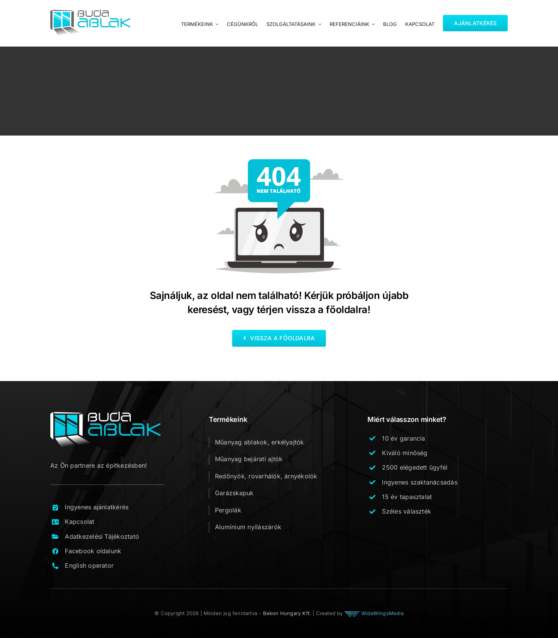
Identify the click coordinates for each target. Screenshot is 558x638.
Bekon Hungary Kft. (287, 613)
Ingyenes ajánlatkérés (96, 507)
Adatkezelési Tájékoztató (102, 536)
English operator (89, 565)
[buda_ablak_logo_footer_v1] (105, 414)
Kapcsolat (79, 521)
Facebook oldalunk (93, 551)
